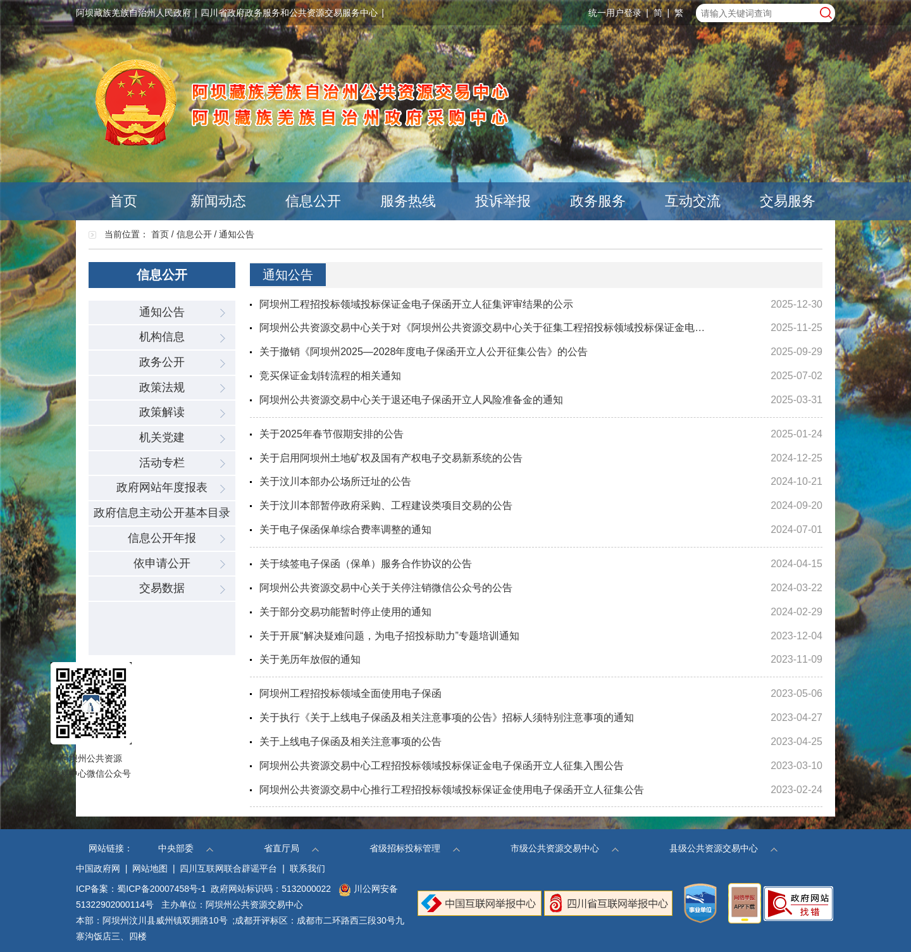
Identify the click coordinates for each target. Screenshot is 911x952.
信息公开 (313, 201)
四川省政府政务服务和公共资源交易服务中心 (289, 13)
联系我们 (307, 868)
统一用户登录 (614, 13)
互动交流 (693, 201)
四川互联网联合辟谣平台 (228, 868)
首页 (123, 201)
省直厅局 (291, 848)
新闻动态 (218, 201)
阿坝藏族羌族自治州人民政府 (133, 13)
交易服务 (787, 201)
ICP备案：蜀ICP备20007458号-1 (141, 889)
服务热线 (408, 201)
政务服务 (598, 201)
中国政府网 (98, 868)
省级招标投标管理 (414, 848)
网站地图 (150, 868)
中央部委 (185, 848)
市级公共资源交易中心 (565, 848)
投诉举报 (503, 201)
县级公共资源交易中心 (723, 848)
